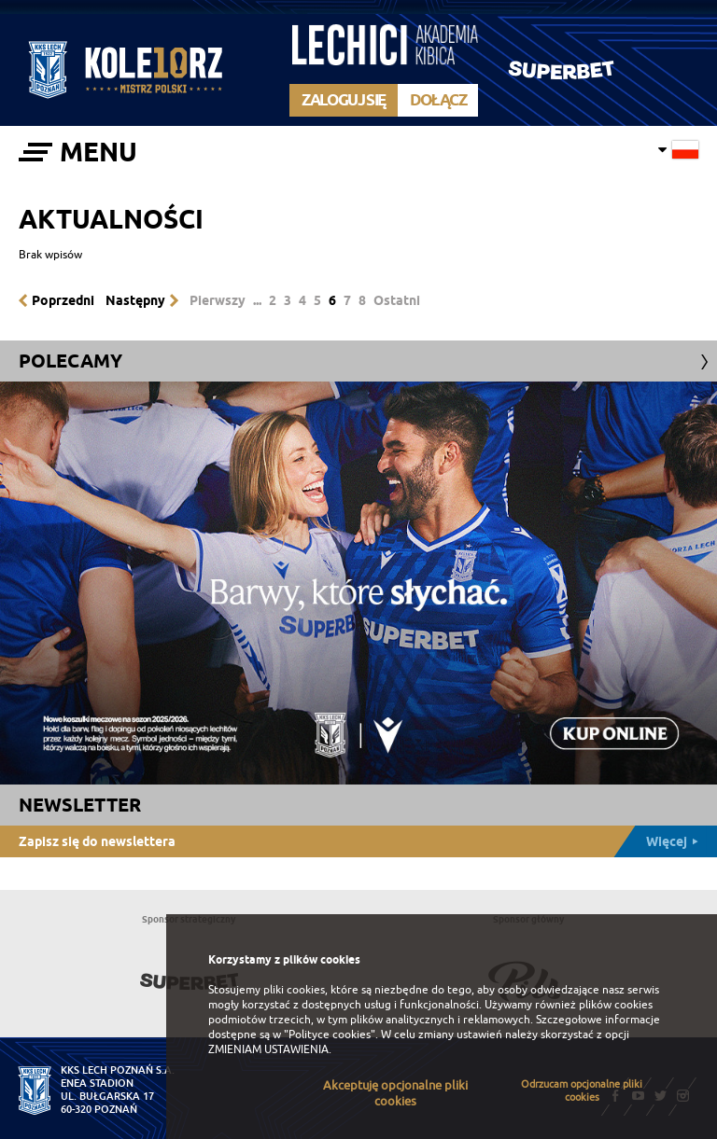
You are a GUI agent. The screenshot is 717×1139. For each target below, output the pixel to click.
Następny (135, 300)
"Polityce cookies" (329, 1034)
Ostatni (396, 300)
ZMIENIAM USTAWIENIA (268, 1049)
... (257, 300)
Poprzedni (63, 300)
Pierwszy (218, 300)
